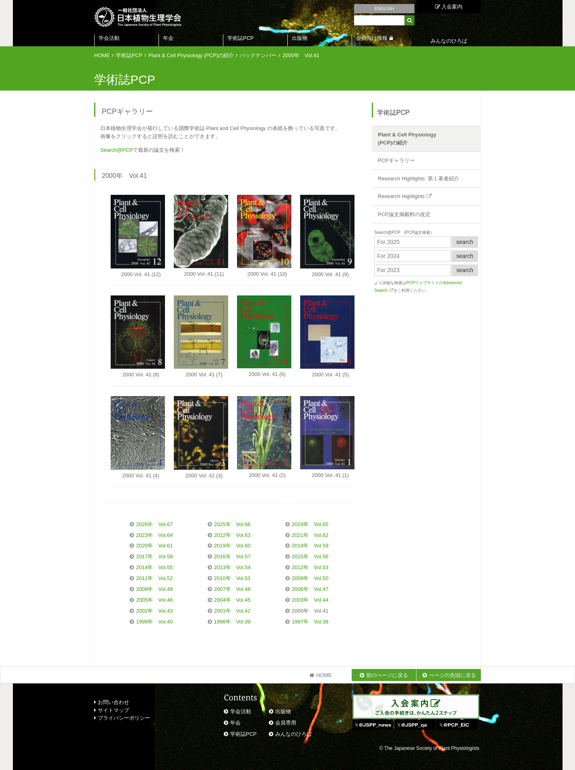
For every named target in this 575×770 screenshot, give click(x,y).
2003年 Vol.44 (310, 600)
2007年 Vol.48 (232, 589)
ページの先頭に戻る (452, 675)
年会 (168, 38)
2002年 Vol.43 (154, 611)
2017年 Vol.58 (154, 556)
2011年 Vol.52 (154, 578)
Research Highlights (401, 196)
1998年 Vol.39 (232, 622)
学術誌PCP (240, 38)
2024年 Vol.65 (310, 524)
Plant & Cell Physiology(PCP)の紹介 (407, 139)
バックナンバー (258, 55)
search (464, 242)
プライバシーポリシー (122, 718)
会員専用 (285, 723)
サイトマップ (111, 710)
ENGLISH (384, 8)
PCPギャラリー (396, 160)
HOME (102, 55)
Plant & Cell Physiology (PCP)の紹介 (191, 55)
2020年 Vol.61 (154, 546)
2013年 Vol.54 (232, 567)
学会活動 (109, 38)
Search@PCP (116, 150)
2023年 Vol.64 (154, 535)
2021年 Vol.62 (310, 535)
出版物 (299, 38)
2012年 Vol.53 (310, 567)
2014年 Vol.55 (154, 567)
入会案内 (449, 7)
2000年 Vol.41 (300, 55)
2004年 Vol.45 (232, 600)
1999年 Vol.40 (154, 622)
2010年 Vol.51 (232, 578)
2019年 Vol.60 (232, 546)
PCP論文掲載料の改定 (404, 214)
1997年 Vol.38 (310, 622)
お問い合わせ (111, 702)
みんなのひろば (293, 734)
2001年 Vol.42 (232, 611)
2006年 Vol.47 (310, 589)
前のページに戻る (387, 675)
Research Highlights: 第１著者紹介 (418, 178)
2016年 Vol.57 (232, 556)
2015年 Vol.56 (310, 556)
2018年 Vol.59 (310, 546)
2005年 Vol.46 (154, 600)
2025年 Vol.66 (232, 524)
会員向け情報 (371, 38)
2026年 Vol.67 (154, 524)
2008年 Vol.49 (154, 589)
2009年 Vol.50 (310, 578)
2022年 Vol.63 (232, 535)
